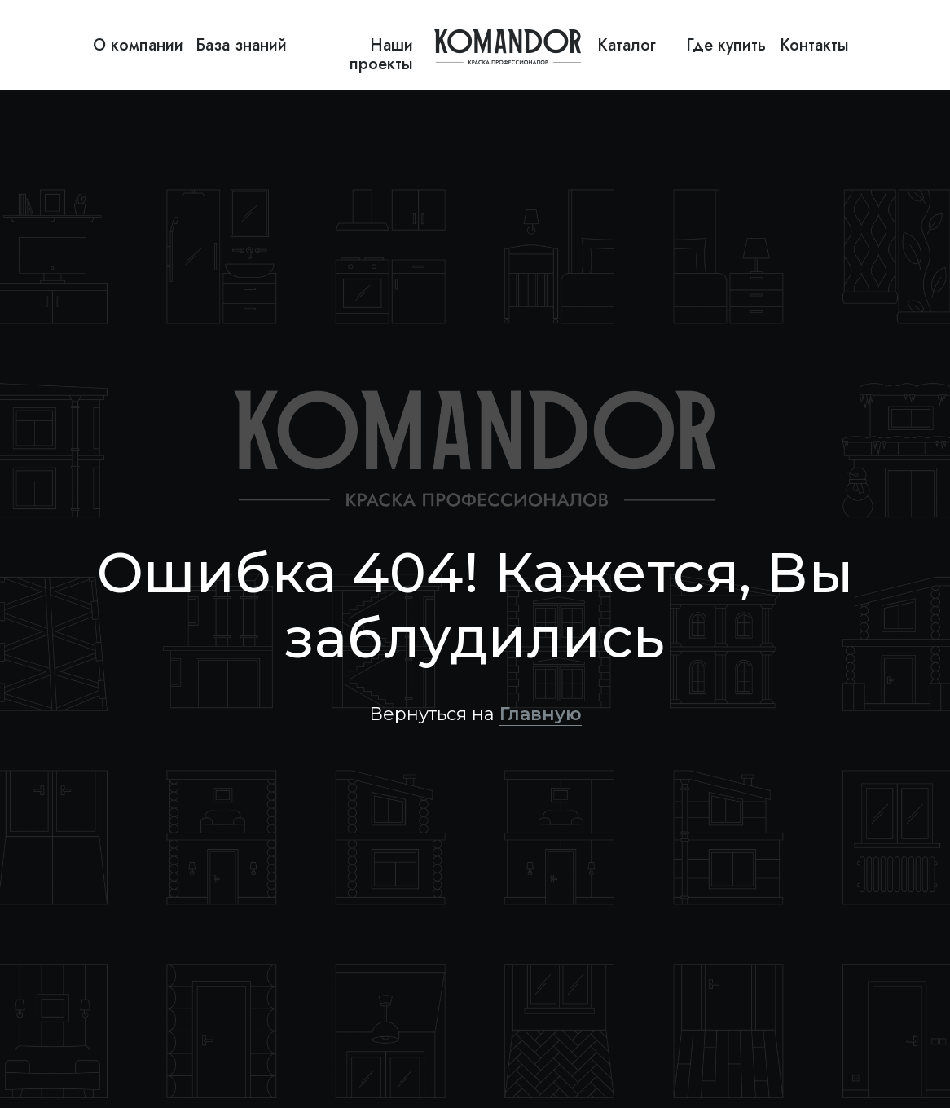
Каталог (626, 45)
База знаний (241, 45)
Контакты (814, 45)
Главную (540, 714)
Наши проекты (381, 54)
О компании (138, 45)
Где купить (726, 45)
